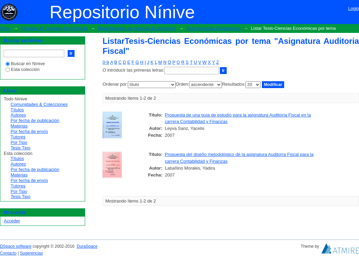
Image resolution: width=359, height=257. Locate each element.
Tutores (18, 136)
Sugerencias (31, 253)
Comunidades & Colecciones (39, 104)
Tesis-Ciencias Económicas (213, 28)
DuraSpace (87, 246)
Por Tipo (19, 142)
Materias (19, 125)
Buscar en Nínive (25, 63)
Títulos (17, 109)
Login (353, 8)
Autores (18, 115)
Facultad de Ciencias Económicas (54, 28)
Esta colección (22, 69)
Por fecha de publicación (35, 120)
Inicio (5, 28)
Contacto (8, 253)
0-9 (106, 62)
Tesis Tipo (20, 147)
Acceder (12, 220)
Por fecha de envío (29, 131)
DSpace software (15, 246)
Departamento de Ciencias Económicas (137, 28)
